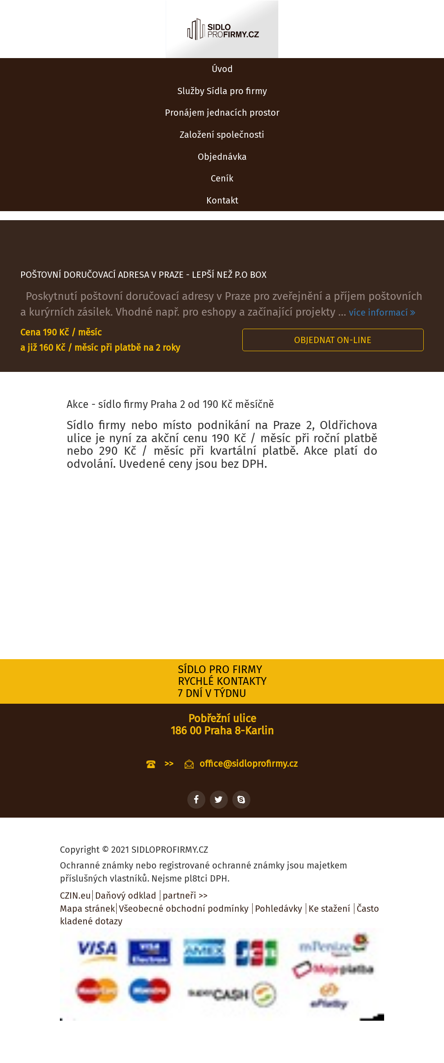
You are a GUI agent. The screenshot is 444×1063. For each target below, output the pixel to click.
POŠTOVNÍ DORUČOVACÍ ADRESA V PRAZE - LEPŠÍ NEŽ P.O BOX (143, 274)
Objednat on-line (333, 340)
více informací (382, 312)
